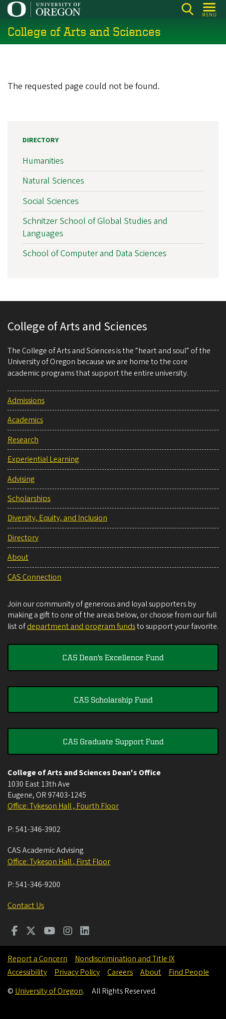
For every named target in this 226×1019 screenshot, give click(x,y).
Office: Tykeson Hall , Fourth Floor (63, 806)
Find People (189, 972)
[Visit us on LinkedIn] (84, 931)
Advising (20, 479)
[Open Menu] (210, 9)
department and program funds (81, 626)
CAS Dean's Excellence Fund (113, 657)
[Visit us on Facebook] (14, 931)
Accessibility (27, 972)
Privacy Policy (77, 972)
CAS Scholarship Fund (113, 699)
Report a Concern (37, 958)
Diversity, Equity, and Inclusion (57, 517)
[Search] (187, 9)
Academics (25, 419)
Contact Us (25, 905)
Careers (120, 972)
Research (22, 439)
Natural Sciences (53, 181)
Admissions (25, 400)
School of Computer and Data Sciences (94, 253)
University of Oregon (49, 991)
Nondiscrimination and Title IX (125, 958)
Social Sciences (50, 201)
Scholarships (28, 498)
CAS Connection (34, 577)
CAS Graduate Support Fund (113, 741)
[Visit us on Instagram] (67, 931)
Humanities (43, 161)
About (17, 557)
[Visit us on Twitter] (31, 931)
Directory (40, 140)
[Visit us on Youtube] (49, 931)
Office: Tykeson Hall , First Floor (58, 861)
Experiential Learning (43, 459)
